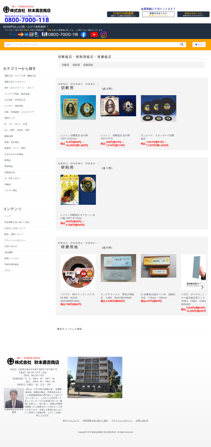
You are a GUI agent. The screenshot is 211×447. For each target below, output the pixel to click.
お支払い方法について (14, 228)
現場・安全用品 (11, 142)
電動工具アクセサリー (14, 82)
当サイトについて (71, 420)
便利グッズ (9, 118)
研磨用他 (88, 64)
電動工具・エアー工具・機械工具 (20, 75)
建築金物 (8, 136)
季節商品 (8, 166)
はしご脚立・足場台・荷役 (16, 130)
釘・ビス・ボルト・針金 (15, 124)
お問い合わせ (10, 246)
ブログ (7, 270)
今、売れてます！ (12, 178)
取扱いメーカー (11, 258)
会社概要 (8, 252)
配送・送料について (13, 234)
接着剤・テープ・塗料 (14, 148)
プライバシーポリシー (14, 240)
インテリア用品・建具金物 (16, 94)
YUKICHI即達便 (11, 264)
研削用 (76, 64)
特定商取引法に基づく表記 (16, 222)
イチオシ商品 (10, 190)
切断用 (65, 64)
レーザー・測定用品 (13, 106)
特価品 (7, 184)
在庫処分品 (9, 172)
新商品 (7, 160)
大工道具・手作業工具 (14, 100)
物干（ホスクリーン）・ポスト (19, 88)
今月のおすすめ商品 (13, 154)
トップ (7, 216)
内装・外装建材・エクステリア (19, 112)
